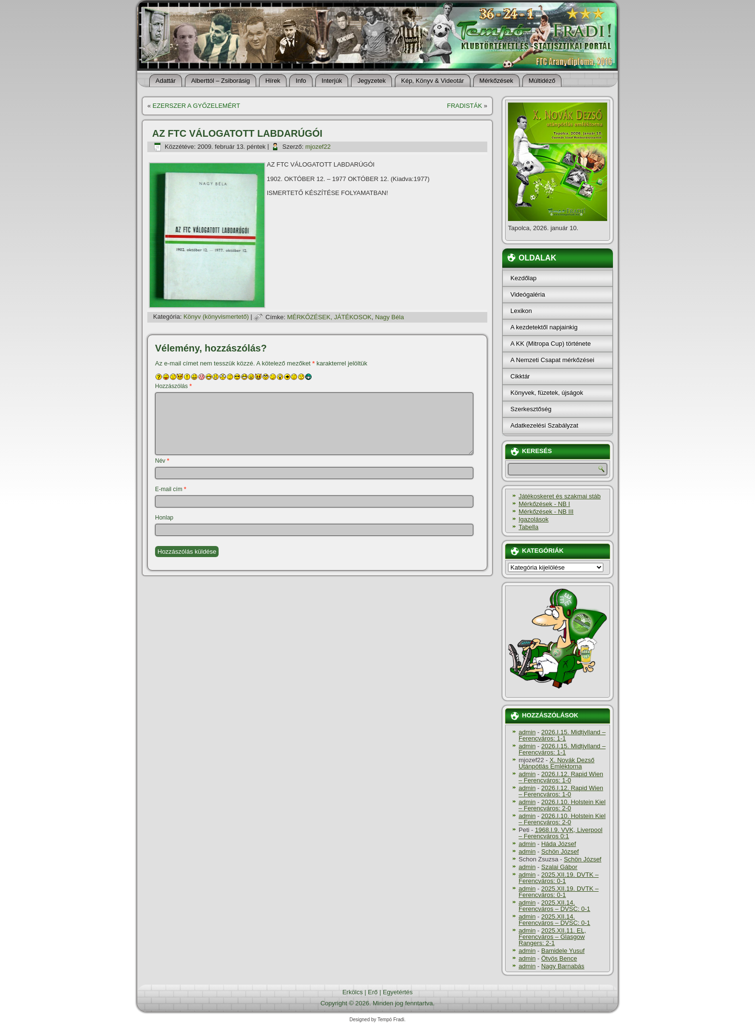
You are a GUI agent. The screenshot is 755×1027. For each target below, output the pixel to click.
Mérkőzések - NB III (546, 511)
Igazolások (533, 519)
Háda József (558, 843)
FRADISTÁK (464, 105)
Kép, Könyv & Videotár (432, 80)
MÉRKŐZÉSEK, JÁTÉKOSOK (329, 317)
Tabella (528, 527)
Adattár (166, 80)
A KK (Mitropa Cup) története (550, 343)
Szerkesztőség (530, 409)
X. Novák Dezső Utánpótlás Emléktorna (557, 763)
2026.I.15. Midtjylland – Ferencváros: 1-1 (562, 735)
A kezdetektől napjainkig (543, 327)
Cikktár (520, 376)
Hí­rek (272, 80)
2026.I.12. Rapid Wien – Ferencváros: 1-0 (561, 777)
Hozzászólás (173, 386)
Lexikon (521, 310)
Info (301, 80)
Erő (373, 992)
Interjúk (332, 80)
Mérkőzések (496, 80)
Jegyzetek (371, 80)
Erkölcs (352, 992)
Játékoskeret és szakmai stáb (560, 496)
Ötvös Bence (559, 958)
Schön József (560, 851)
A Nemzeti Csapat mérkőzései (552, 360)
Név (162, 460)
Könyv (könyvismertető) (216, 317)
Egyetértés (398, 992)
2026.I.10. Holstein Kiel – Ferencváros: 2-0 (562, 805)
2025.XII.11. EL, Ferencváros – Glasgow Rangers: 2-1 (552, 937)
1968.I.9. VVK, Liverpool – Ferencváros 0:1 (560, 833)
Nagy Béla (389, 317)
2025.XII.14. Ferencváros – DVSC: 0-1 (554, 905)
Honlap (164, 517)
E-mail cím (170, 489)
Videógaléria (527, 294)
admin (527, 732)
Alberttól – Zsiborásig (220, 80)
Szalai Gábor (559, 867)
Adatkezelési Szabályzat (544, 425)
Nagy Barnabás (563, 966)
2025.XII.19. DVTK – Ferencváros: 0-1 (559, 877)
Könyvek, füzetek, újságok (546, 392)
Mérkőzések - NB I (544, 503)
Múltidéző (542, 80)
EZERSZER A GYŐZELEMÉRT (196, 105)
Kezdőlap (523, 278)
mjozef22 (318, 146)
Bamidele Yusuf (563, 950)
